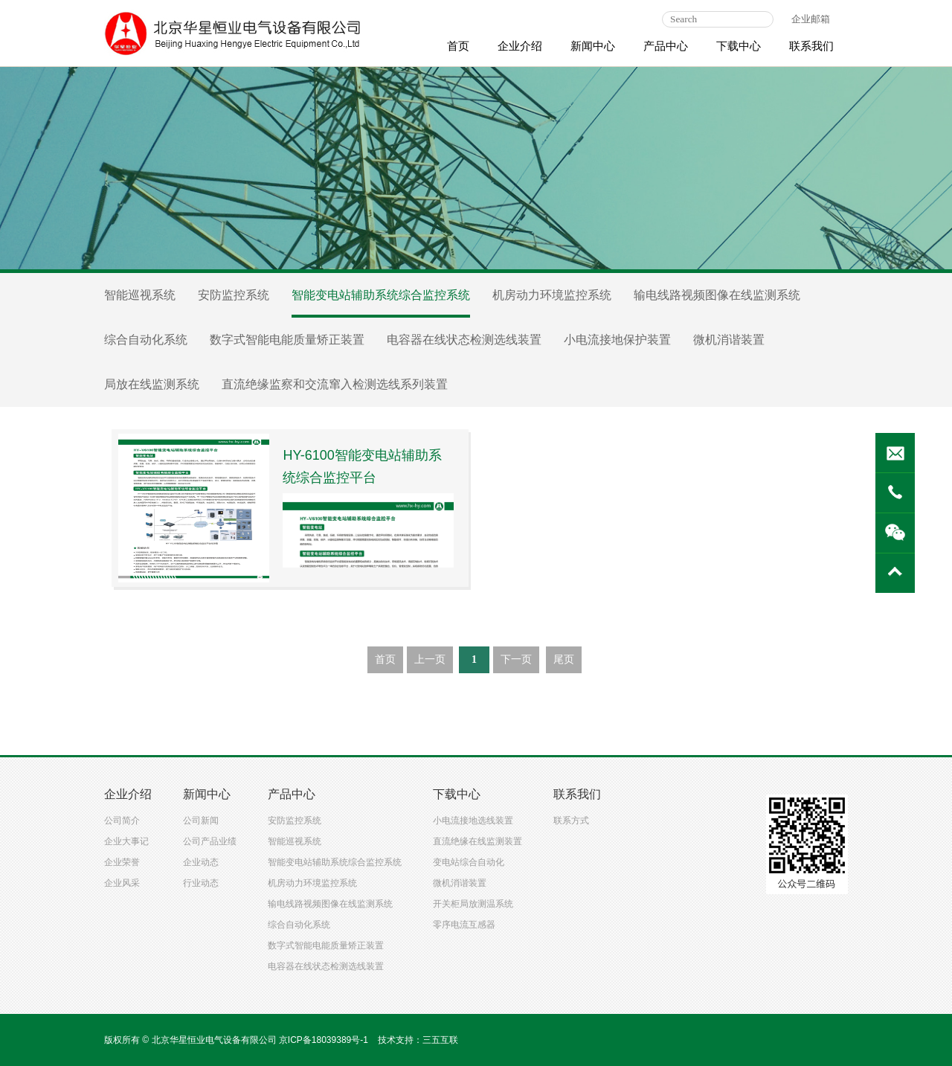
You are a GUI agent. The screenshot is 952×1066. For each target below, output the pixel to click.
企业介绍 (520, 45)
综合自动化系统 (145, 339)
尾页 (563, 659)
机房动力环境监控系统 (551, 295)
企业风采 (122, 883)
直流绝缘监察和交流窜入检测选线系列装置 (335, 384)
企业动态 (201, 862)
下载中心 (738, 45)
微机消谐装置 (729, 339)
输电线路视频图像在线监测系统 (717, 295)
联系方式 (571, 820)
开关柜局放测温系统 (473, 904)
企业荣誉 (122, 862)
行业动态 (201, 883)
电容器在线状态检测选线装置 (464, 339)
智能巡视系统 (140, 295)
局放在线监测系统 (151, 384)
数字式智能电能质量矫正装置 (287, 339)
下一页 (516, 659)
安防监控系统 (233, 295)
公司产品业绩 (210, 841)
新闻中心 (592, 45)
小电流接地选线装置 (473, 820)
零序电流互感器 (464, 924)
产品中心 (665, 45)
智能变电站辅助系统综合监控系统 (381, 295)
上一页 (430, 659)
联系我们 (811, 45)
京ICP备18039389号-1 (323, 1040)
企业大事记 (126, 841)
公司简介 (122, 820)
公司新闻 (201, 820)
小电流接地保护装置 (617, 339)
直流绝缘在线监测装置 (477, 841)
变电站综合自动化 (468, 862)
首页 (458, 45)
